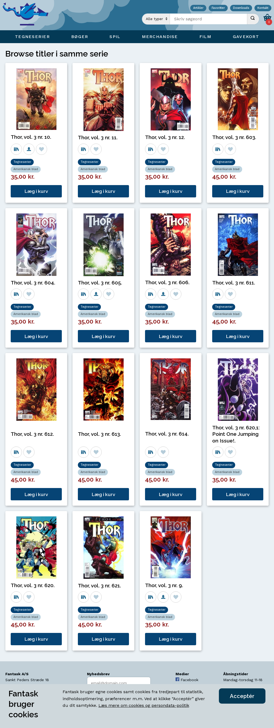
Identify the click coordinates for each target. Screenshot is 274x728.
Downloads (241, 8)
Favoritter (218, 8)
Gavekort (246, 36)
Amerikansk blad (25, 169)
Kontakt (262, 8)
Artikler (198, 8)
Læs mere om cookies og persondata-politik (143, 705)
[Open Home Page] (28, 15)
